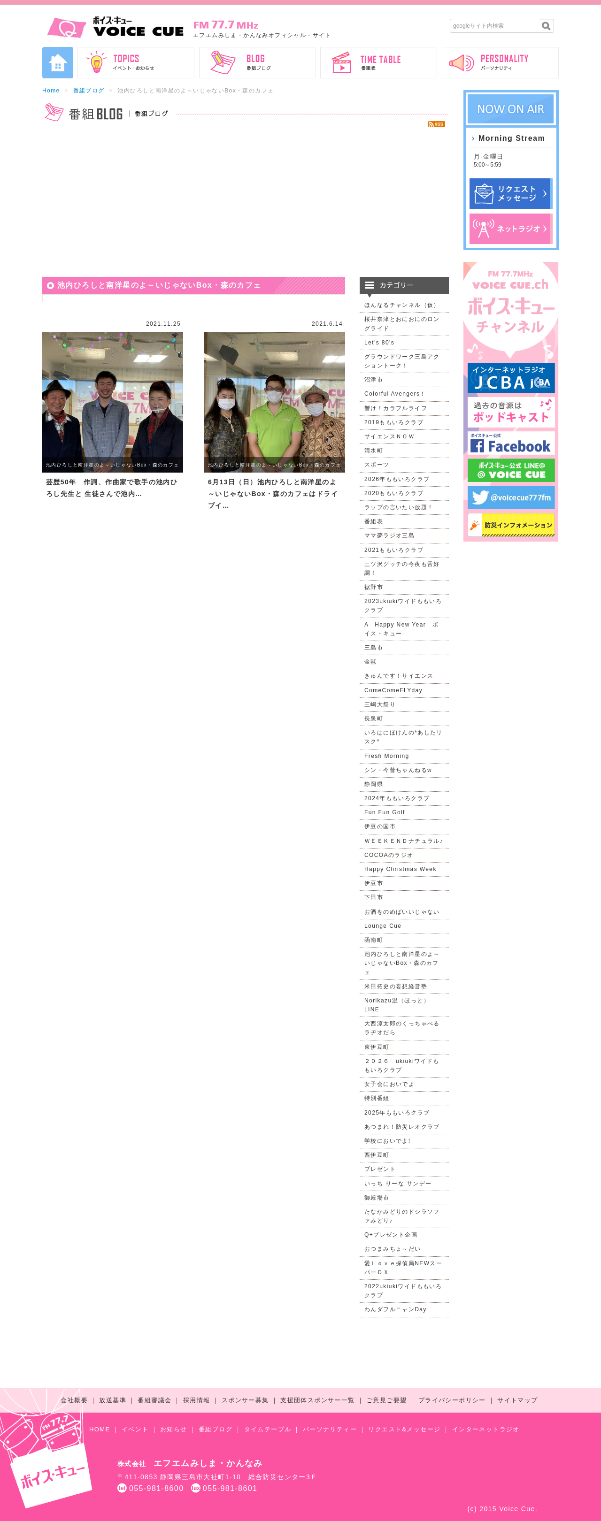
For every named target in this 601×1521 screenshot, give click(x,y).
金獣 (370, 661)
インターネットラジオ (486, 1429)
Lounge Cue (382, 926)
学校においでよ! (387, 1141)
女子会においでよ (389, 1084)
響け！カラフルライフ (395, 408)
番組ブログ (89, 90)
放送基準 (112, 1400)
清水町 (373, 450)
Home (51, 90)
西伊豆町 (377, 1155)
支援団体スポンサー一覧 (317, 1400)
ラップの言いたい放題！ (398, 507)
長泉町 (373, 718)
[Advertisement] (245, 202)
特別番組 (377, 1098)
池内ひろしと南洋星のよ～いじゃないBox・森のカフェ (112, 464)
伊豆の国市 (380, 826)
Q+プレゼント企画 (390, 1234)
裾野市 (373, 587)
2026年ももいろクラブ (397, 479)
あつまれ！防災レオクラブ (402, 1127)
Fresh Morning (386, 756)
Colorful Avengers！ (395, 393)
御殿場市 (377, 1197)
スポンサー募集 (245, 1400)
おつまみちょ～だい (392, 1249)
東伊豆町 (377, 1047)
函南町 (373, 940)
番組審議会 (154, 1400)
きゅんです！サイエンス (398, 676)
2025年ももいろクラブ (397, 1112)
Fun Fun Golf (384, 812)
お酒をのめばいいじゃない (402, 912)
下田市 (373, 897)
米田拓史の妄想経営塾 (395, 986)
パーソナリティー (330, 1429)
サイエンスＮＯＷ (389, 436)
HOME (99, 1429)
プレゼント (380, 1169)
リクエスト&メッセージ (404, 1429)
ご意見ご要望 (386, 1400)
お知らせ (173, 1429)
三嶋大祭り (380, 704)
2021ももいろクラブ (394, 550)
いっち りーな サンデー (397, 1183)
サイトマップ (517, 1400)
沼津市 (373, 379)
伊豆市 (373, 883)
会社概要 (74, 1400)
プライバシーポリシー (452, 1400)
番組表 (373, 521)
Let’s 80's (379, 342)
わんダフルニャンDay (395, 1309)
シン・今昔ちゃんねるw (398, 770)
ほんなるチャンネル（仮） (402, 305)
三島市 (373, 647)
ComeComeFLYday (393, 690)
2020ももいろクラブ (394, 493)
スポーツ (377, 464)
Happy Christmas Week (400, 869)
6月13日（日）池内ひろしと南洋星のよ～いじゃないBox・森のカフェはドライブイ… (273, 493)
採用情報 (196, 1400)
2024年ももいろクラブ (397, 798)
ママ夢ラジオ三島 (389, 535)
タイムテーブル (268, 1429)
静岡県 (373, 784)
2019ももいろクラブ (394, 422)
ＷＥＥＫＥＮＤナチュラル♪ (403, 841)
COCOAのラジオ (389, 855)
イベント (135, 1429)
